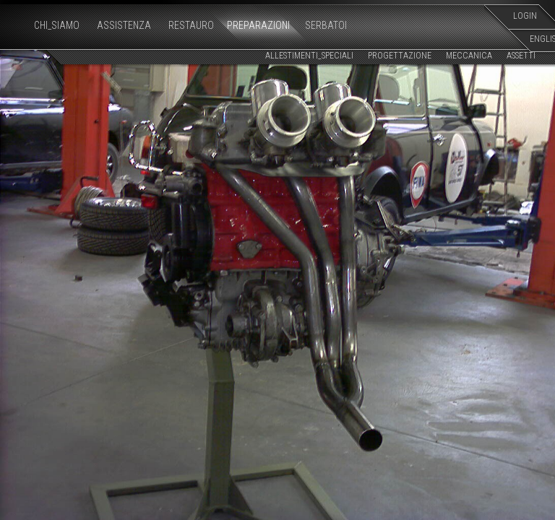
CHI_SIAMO (56, 25)
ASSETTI (521, 56)
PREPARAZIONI (258, 25)
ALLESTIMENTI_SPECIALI (309, 56)
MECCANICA (469, 56)
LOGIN (525, 16)
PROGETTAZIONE (399, 56)
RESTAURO (191, 25)
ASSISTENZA (124, 25)
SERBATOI (326, 25)
